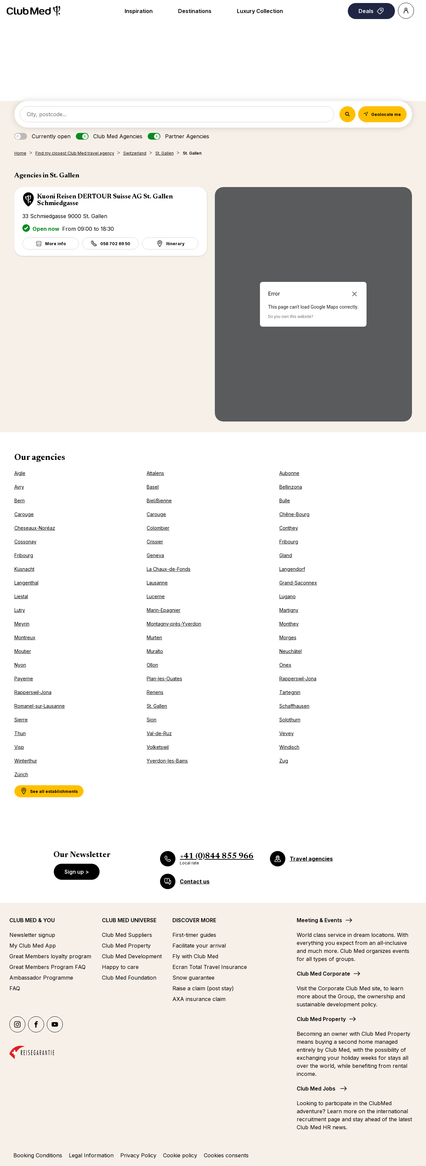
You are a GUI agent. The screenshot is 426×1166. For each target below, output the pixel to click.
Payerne (23, 678)
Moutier (22, 651)
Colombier (158, 528)
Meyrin (21, 624)
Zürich (21, 774)
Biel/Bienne (159, 500)
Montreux (24, 637)
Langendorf (292, 569)
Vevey (286, 733)
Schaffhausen (294, 706)
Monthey (289, 624)
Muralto (155, 651)
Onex (285, 665)
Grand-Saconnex (298, 583)
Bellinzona (290, 487)
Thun (20, 733)
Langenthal (26, 583)
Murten (154, 637)
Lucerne (156, 596)
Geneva (155, 555)
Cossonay (25, 541)
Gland (285, 555)
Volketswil (158, 747)
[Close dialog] (354, 294)
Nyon (20, 665)
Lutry (19, 610)
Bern (19, 500)
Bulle (284, 500)
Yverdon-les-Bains (167, 761)
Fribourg (288, 541)
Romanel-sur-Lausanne (39, 706)
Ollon (152, 665)
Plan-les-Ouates (164, 678)
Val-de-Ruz (159, 733)
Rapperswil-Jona (297, 678)
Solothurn (289, 719)
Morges (287, 637)
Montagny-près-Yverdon (174, 624)
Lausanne (157, 583)
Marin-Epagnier (163, 610)
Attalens (155, 473)
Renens (155, 692)
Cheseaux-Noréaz (34, 528)
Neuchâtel (290, 651)
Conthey (288, 528)
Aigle (19, 473)
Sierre (21, 719)
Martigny (288, 610)
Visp (19, 747)
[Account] (406, 11)
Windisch (289, 747)
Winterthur (25, 761)
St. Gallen (157, 706)
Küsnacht (24, 569)
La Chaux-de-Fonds (168, 569)
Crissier (155, 541)
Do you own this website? (290, 316)
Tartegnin (289, 692)
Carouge (24, 514)
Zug (283, 761)
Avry (19, 487)
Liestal (21, 596)
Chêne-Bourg (294, 514)
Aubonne (289, 473)
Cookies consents (226, 1155)
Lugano (287, 596)
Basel (153, 487)
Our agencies (39, 458)
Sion (151, 719)
